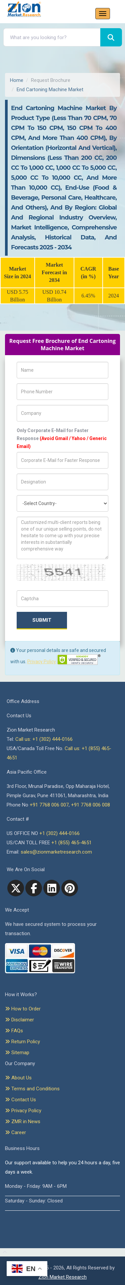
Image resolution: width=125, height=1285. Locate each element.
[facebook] (33, 888)
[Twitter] (15, 888)
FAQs (14, 1031)
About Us (18, 1078)
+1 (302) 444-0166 (59, 833)
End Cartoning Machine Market (50, 90)
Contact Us (20, 1100)
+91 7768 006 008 (90, 805)
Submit (41, 620)
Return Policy (22, 1042)
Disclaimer (19, 1020)
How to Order (23, 1009)
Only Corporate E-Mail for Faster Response (62, 438)
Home (16, 80)
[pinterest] (69, 888)
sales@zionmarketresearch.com (56, 852)
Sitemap (17, 1053)
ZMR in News (22, 1121)
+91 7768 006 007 (49, 805)
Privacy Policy (41, 661)
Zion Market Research (62, 1277)
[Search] (111, 37)
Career (15, 1132)
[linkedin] (51, 888)
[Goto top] (3, 1252)
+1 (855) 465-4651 (71, 843)
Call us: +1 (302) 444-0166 (44, 739)
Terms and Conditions (32, 1089)
